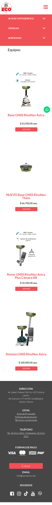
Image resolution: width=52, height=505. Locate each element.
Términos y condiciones (26, 420)
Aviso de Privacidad (26, 413)
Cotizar (26, 466)
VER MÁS (26, 129)
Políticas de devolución (26, 416)
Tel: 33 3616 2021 (15, 433)
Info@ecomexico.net (26, 475)
